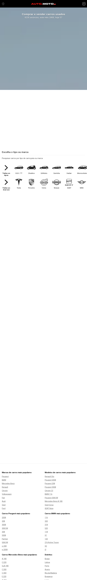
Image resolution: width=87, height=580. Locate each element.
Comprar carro (43, 446)
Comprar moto (43, 465)
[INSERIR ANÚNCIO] (83, 3)
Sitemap (43, 492)
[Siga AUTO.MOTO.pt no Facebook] (40, 575)
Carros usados (43, 449)
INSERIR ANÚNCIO (43, 259)
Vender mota (43, 471)
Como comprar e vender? (20, 266)
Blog (43, 495)
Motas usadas (43, 468)
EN (43, 523)
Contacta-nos (43, 516)
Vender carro (43, 452)
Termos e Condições (43, 560)
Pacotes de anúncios (18, 273)
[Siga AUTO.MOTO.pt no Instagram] (47, 575)
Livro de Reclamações (43, 566)
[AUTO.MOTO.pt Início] (43, 4)
